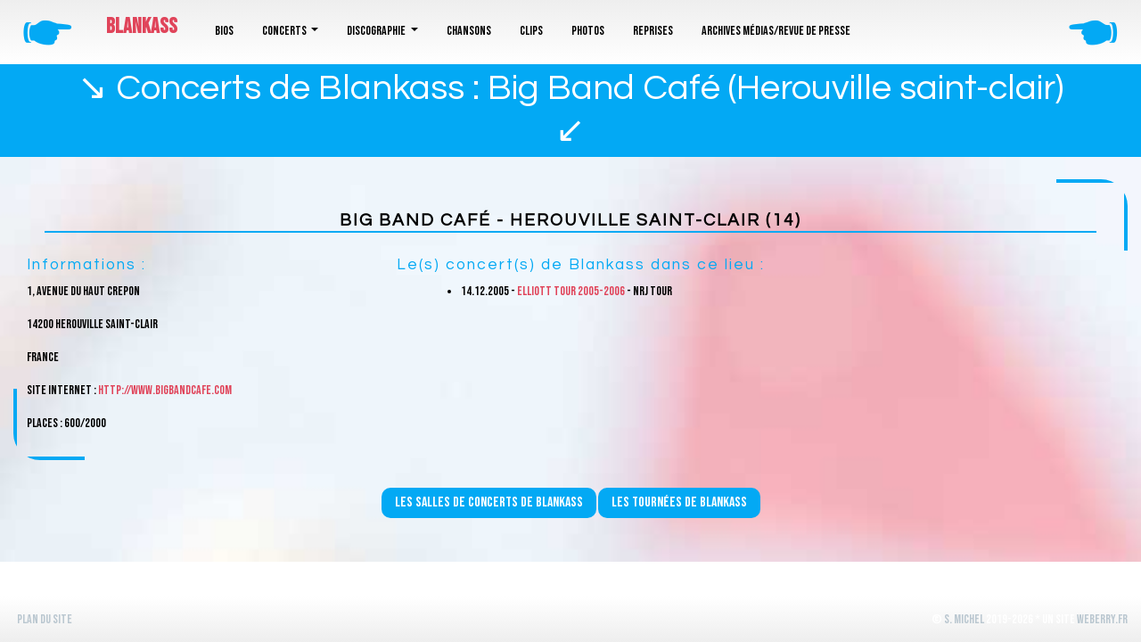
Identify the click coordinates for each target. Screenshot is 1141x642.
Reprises (653, 30)
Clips (531, 30)
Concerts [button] (285, 30)
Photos (587, 30)
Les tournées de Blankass (679, 502)
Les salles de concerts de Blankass (489, 502)
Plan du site (44, 619)
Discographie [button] (377, 30)
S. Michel (964, 619)
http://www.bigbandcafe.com (165, 390)
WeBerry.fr (1102, 619)
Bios (224, 30)
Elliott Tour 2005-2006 (571, 291)
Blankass (141, 26)
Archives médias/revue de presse (776, 30)
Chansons (469, 30)
